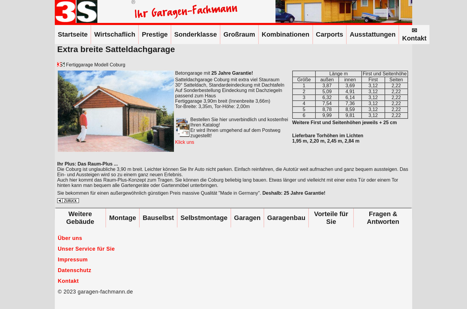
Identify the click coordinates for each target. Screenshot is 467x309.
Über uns (70, 238)
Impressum (73, 260)
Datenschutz (74, 270)
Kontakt (68, 281)
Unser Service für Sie (86, 249)
